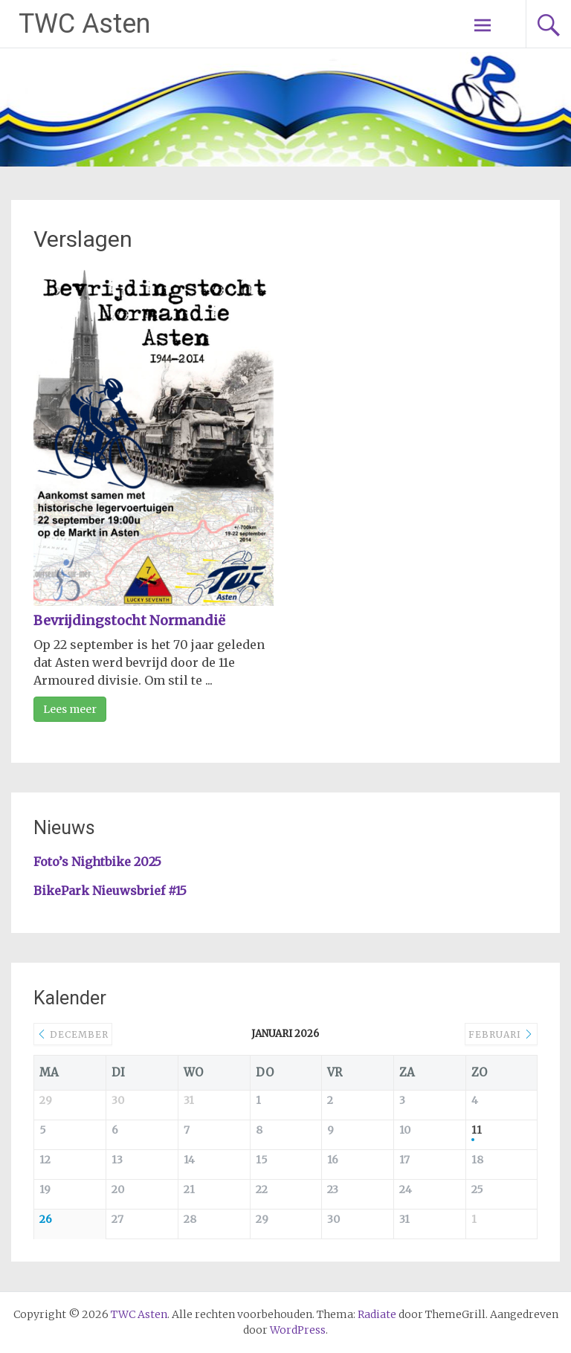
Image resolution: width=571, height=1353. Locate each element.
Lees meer (70, 709)
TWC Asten (84, 23)
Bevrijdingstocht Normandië (129, 620)
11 (476, 1130)
